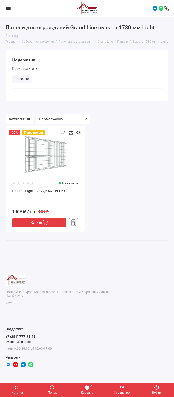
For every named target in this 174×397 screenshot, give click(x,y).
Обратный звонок (19, 342)
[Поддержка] (166, 8)
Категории (19, 119)
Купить (39, 223)
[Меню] (8, 8)
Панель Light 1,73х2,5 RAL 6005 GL (40, 191)
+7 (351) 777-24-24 (20, 337)
